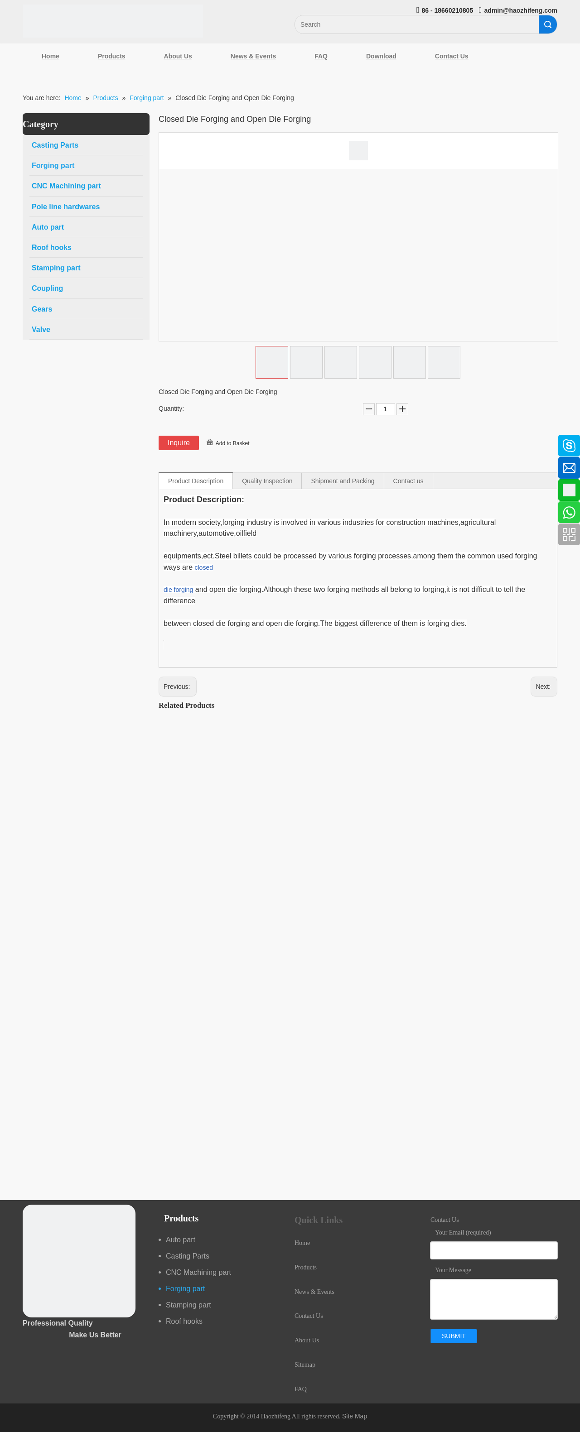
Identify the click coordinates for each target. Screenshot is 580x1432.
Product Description (195, 481)
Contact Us (452, 56)
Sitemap (305, 1364)
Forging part (185, 1289)
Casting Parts (187, 1256)
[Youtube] (11, 513)
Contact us (408, 481)
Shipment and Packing (342, 481)
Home (50, 56)
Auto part (180, 1240)
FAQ (321, 56)
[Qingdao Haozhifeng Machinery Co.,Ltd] (113, 21)
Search (548, 24)
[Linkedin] (11, 465)
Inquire (179, 443)
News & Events (253, 56)
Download (381, 56)
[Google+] (11, 489)
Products (112, 56)
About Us (178, 56)
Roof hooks (184, 1321)
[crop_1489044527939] (79, 1261)
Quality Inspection (267, 481)
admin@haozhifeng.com (520, 10)
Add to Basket (233, 443)
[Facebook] (11, 441)
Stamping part (188, 1305)
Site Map (354, 1416)
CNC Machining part (198, 1272)
